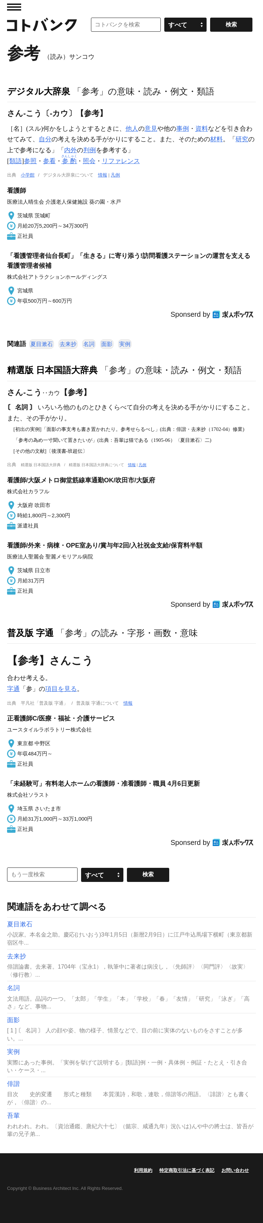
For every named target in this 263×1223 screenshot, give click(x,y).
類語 (15, 161)
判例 (89, 150)
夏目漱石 (41, 344)
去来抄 (68, 344)
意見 (151, 128)
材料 (216, 139)
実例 (124, 344)
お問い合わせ (235, 1170)
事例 (182, 128)
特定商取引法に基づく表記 (186, 1170)
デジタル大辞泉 (38, 91)
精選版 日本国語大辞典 (52, 370)
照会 (89, 161)
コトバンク (42, 25)
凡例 (115, 175)
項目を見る (61, 688)
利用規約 (143, 1170)
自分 (45, 139)
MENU (14, 7)
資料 (201, 128)
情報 (102, 175)
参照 (30, 161)
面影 (106, 344)
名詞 (88, 344)
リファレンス (121, 161)
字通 (13, 688)
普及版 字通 (30, 633)
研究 (242, 139)
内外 (70, 150)
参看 (49, 161)
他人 (132, 128)
